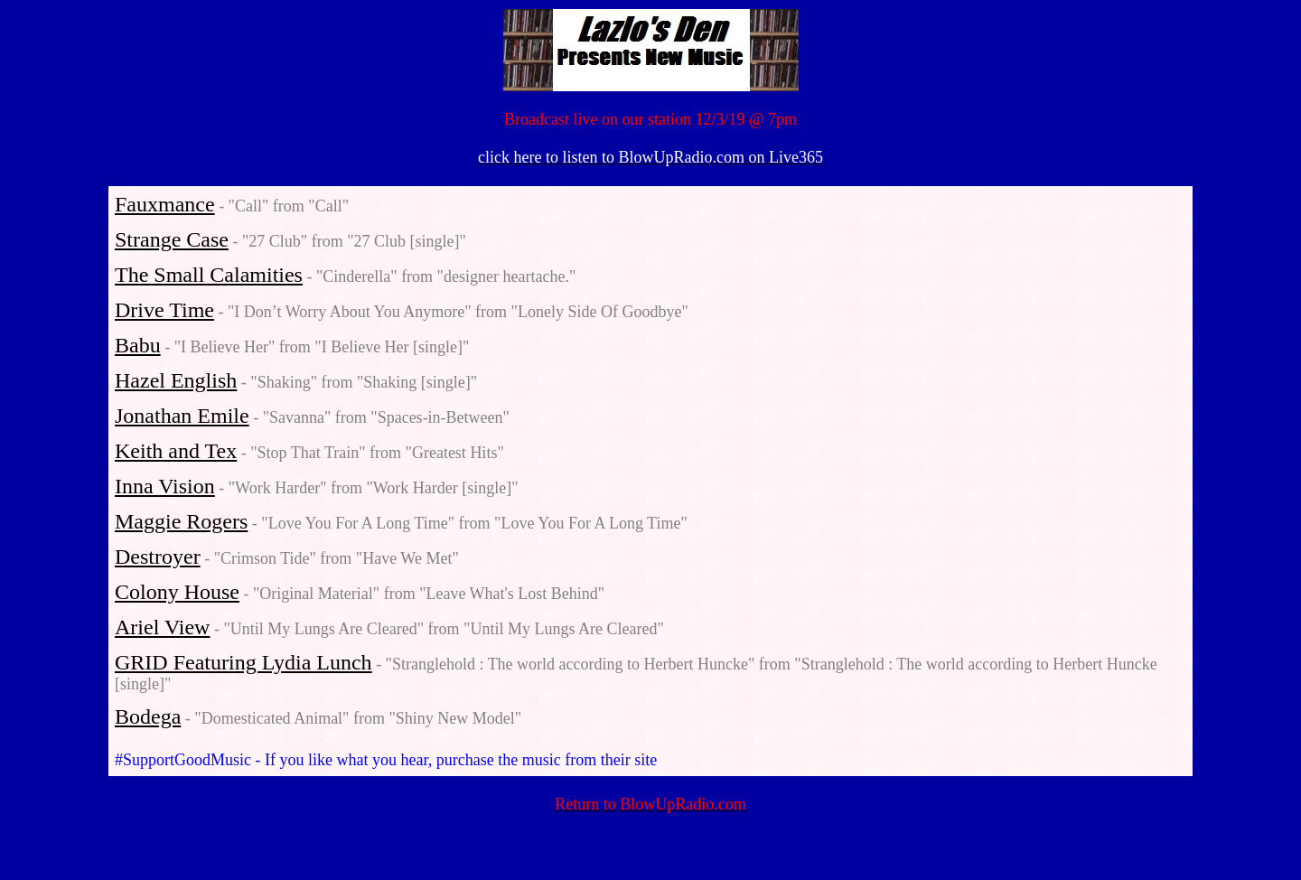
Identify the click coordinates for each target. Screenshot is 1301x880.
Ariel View (162, 627)
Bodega (148, 716)
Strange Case (172, 239)
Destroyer (158, 556)
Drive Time (164, 310)
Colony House (177, 592)
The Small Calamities (209, 274)
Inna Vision (165, 486)
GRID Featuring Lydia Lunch (243, 662)
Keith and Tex (176, 451)
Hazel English (176, 380)
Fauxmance (165, 204)
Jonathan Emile (182, 415)
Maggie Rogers (181, 521)
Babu (138, 345)
